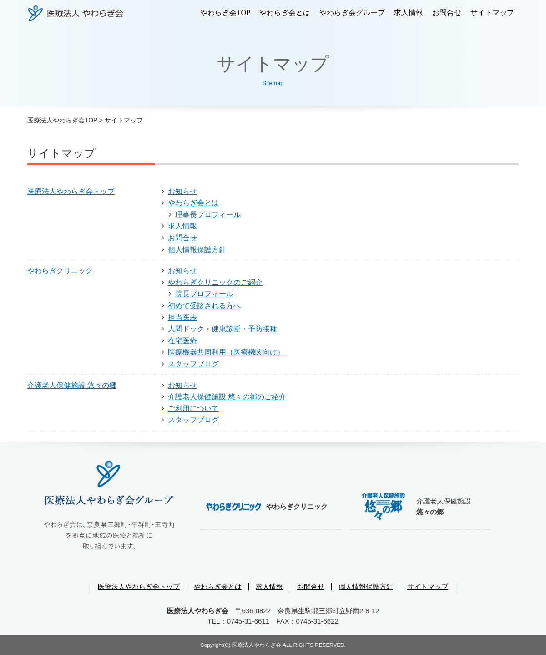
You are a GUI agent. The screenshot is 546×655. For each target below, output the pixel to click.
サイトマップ (492, 12)
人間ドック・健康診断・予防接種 (222, 329)
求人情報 (408, 12)
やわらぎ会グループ (352, 12)
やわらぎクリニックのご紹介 (215, 282)
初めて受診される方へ (204, 306)
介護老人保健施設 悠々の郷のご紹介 (227, 397)
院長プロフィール (204, 294)
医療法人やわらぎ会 (75, 13)
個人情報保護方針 (197, 250)
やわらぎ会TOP (225, 12)
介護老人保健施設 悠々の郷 (71, 385)
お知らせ (182, 191)
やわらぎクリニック (60, 270)
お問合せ (446, 12)
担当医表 (182, 317)
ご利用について (193, 408)
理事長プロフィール (208, 214)
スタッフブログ (193, 364)
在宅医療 (182, 341)
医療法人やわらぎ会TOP (62, 120)
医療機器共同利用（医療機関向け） (226, 352)
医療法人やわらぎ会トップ (71, 191)
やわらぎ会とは (284, 12)
